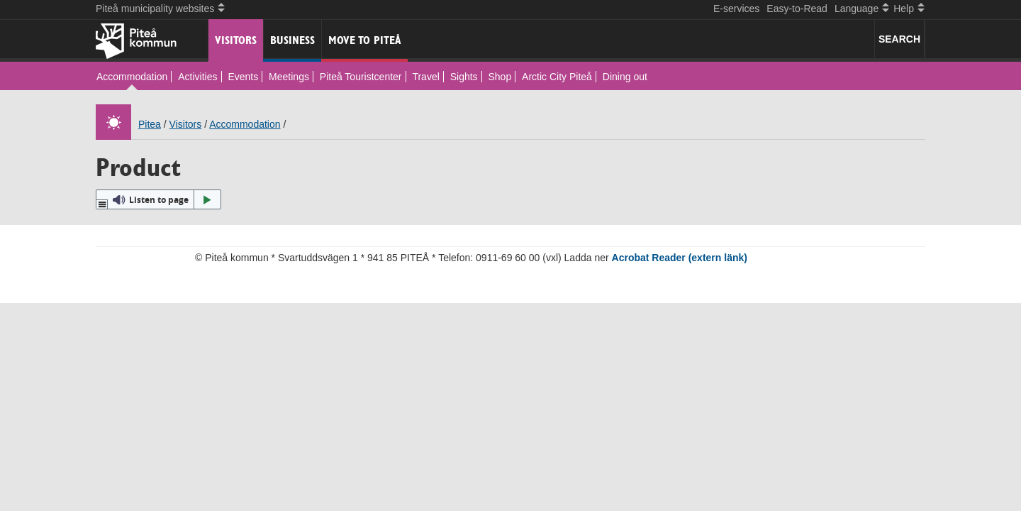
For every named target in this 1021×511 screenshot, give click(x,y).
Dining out (625, 76)
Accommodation (131, 76)
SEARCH (899, 39)
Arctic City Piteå (557, 76)
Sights (464, 76)
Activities (197, 76)
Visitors (236, 40)
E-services (736, 8)
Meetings (289, 76)
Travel (425, 76)
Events (243, 76)
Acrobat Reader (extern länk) (679, 257)
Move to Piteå (364, 40)
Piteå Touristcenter (361, 76)
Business (292, 40)
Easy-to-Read (796, 8)
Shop (500, 76)
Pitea (149, 124)
